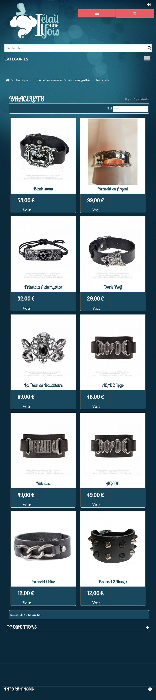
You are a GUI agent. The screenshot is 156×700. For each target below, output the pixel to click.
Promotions (22, 627)
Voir (26, 210)
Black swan (43, 189)
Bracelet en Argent (113, 189)
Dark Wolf (113, 287)
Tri (109, 109)
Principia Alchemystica (43, 287)
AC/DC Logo (113, 385)
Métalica (43, 483)
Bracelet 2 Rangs (112, 581)
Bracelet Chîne (43, 581)
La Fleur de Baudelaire (43, 385)
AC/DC (112, 483)
